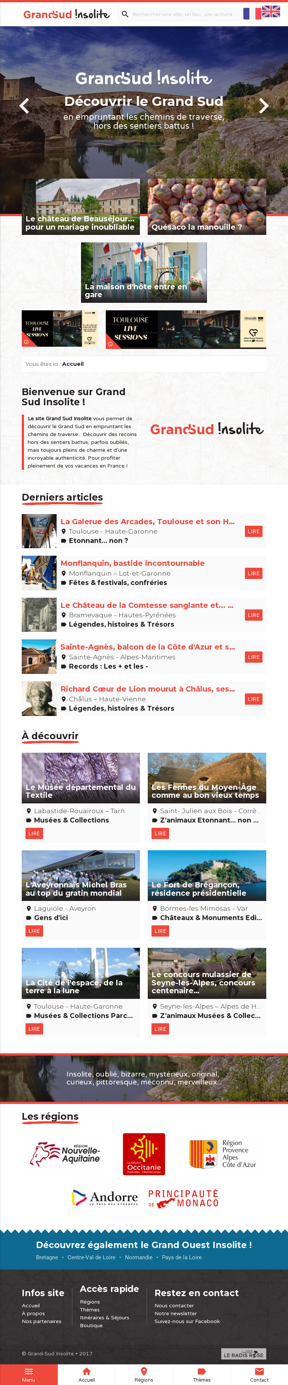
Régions (90, 1302)
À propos (33, 1313)
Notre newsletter (175, 1313)
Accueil (31, 1305)
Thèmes (90, 1310)
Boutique (91, 1325)
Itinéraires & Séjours (104, 1317)
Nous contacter (174, 1305)
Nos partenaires (42, 1321)
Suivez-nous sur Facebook (187, 1321)
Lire (254, 531)
